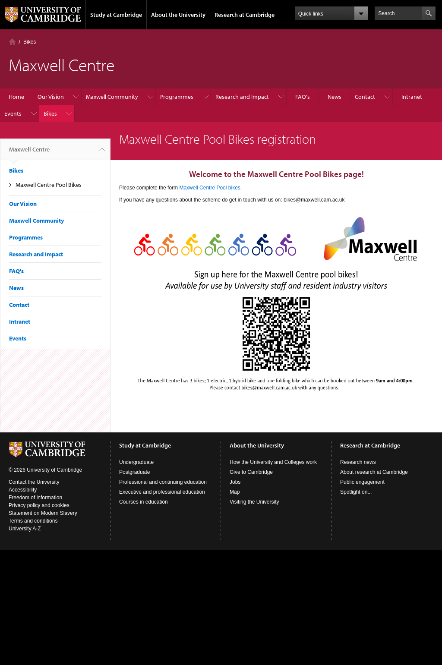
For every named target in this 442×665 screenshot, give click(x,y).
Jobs (235, 482)
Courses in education (143, 502)
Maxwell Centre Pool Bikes (49, 185)
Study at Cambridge (116, 15)
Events (13, 113)
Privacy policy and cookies (39, 505)
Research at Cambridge (245, 15)
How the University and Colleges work (273, 462)
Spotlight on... (356, 492)
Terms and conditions (33, 521)
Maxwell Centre (29, 152)
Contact (365, 97)
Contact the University (34, 482)
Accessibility (23, 490)
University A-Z (25, 529)
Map (235, 492)
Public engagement (362, 482)
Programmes (176, 97)
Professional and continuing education (163, 482)
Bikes (29, 42)
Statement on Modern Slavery (43, 513)
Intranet (411, 97)
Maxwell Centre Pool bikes (209, 188)
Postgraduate (134, 472)
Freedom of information (35, 498)
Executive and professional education (162, 492)
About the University (178, 15)
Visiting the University (254, 502)
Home (12, 41)
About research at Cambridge (374, 472)
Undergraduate (136, 462)
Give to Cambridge (251, 472)
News (334, 97)
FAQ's (302, 97)
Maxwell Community (112, 97)
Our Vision (51, 97)
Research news (358, 462)
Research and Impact (242, 97)
